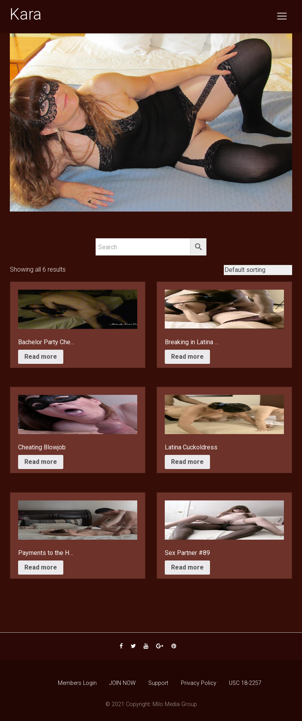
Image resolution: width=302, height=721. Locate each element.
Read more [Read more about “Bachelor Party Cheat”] (40, 356)
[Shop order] (258, 270)
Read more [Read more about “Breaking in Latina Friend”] (187, 356)
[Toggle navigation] (282, 17)
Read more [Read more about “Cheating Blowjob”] (40, 461)
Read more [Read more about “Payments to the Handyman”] (40, 567)
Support (158, 683)
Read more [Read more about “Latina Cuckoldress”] (187, 461)
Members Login (77, 683)
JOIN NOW (122, 683)
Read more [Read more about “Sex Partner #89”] (187, 567)
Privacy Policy (198, 683)
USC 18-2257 (245, 683)
